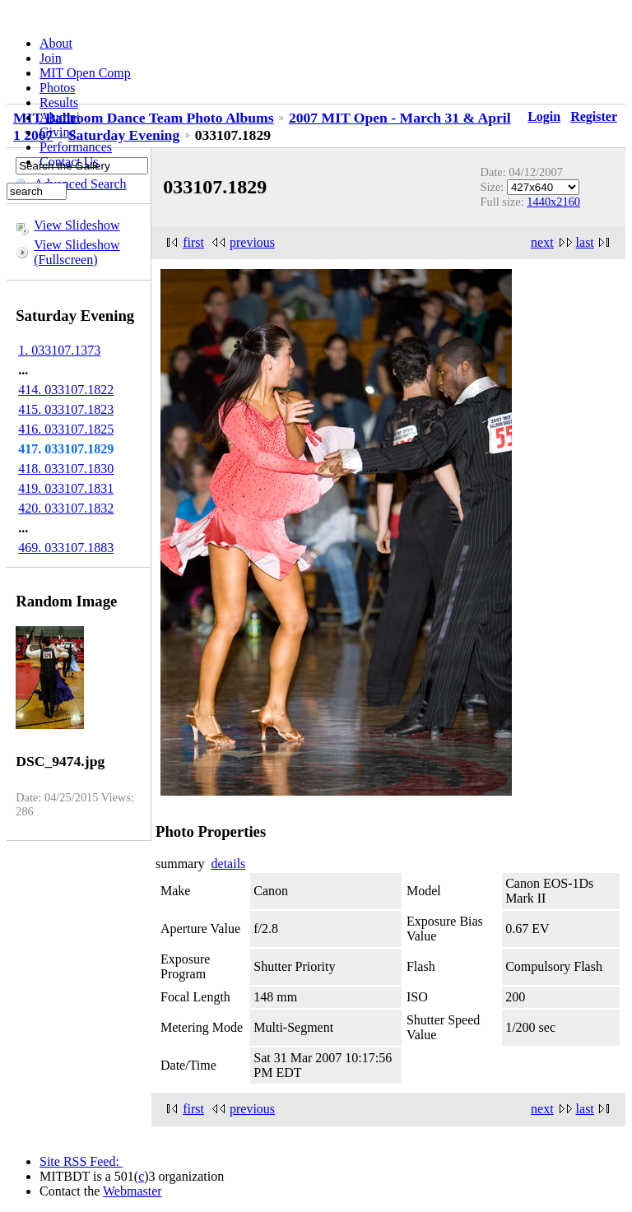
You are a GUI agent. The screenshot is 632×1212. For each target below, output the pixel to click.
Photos (58, 88)
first (193, 242)
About (56, 43)
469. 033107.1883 (66, 548)
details (228, 864)
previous (252, 242)
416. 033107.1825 (66, 429)
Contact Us (69, 162)
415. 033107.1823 (66, 409)
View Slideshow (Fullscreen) (76, 252)
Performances (76, 147)
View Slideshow (76, 225)
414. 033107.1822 (66, 390)
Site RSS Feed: (81, 1161)
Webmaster (132, 1191)
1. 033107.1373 (59, 350)
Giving (58, 132)
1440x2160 (553, 201)
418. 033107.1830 (66, 469)
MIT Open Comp (85, 73)
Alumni (60, 117)
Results (59, 102)
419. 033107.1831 (66, 488)
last (585, 242)
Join (51, 58)
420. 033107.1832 (66, 508)
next (542, 242)
